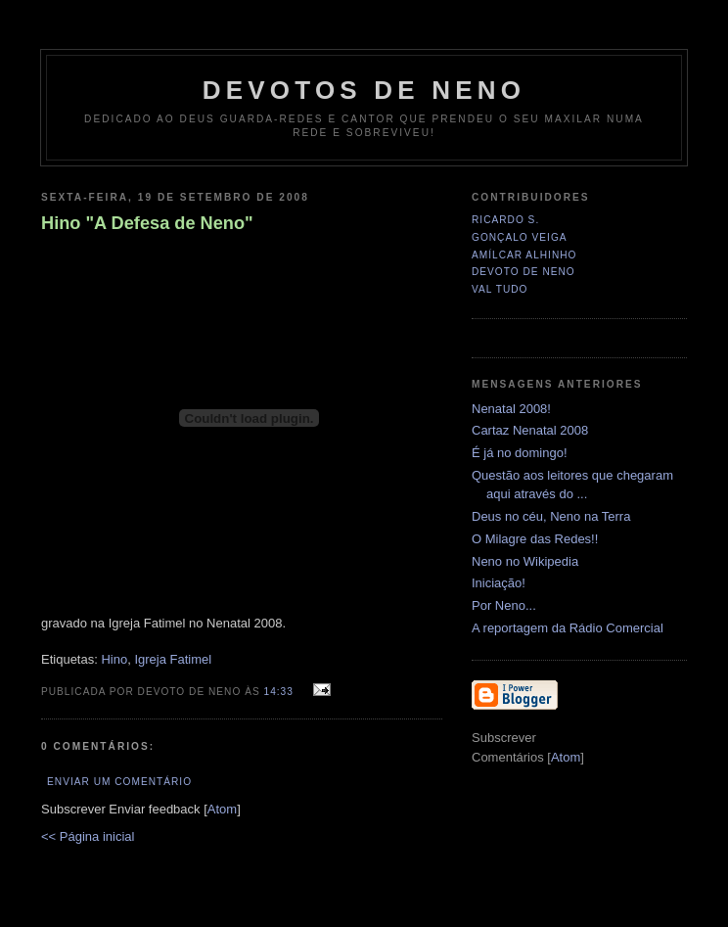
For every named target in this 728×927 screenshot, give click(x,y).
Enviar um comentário (119, 781)
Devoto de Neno (523, 271)
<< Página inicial (87, 836)
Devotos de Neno (364, 90)
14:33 (280, 691)
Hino (114, 659)
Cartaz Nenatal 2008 (530, 430)
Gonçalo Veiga (520, 237)
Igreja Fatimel (172, 659)
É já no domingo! (520, 452)
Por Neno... (504, 605)
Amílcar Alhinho (524, 255)
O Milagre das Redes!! (535, 539)
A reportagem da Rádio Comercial (567, 628)
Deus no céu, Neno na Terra (551, 516)
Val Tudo (499, 289)
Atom (222, 809)
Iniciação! (498, 583)
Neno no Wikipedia (525, 561)
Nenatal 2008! (511, 408)
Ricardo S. (505, 219)
